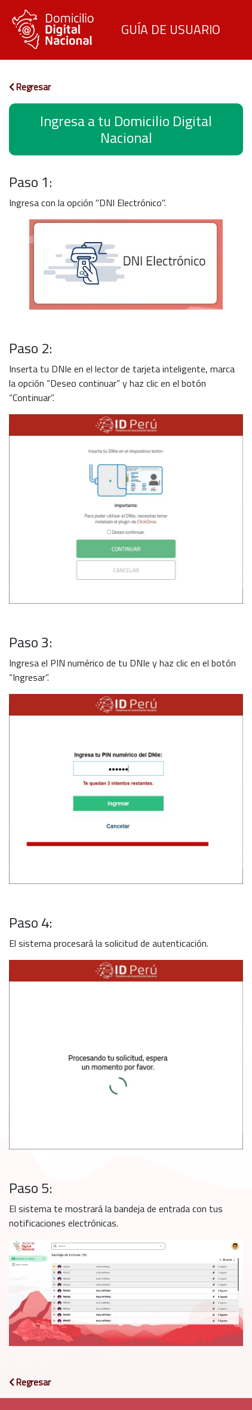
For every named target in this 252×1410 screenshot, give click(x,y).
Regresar (30, 87)
